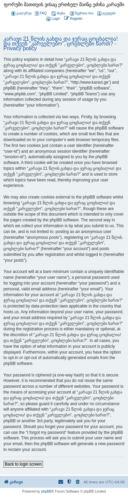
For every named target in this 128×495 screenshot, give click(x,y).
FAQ (41, 13)
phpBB (46, 491)
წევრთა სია (82, 13)
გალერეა (21, 13)
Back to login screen (23, 464)
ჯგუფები (106, 13)
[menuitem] (52, 19)
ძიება (58, 13)
